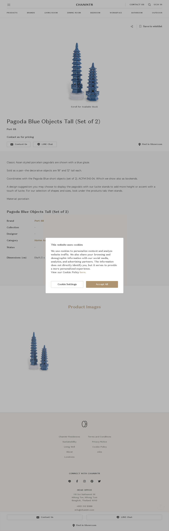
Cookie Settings (67, 284)
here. (83, 272)
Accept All (102, 284)
